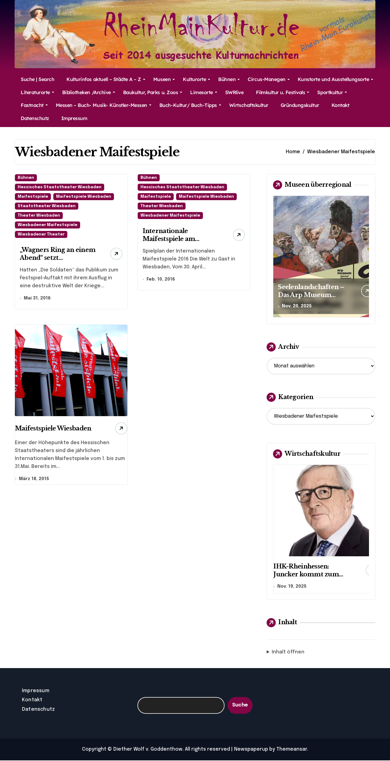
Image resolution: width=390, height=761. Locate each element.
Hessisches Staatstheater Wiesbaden (59, 187)
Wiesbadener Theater (41, 234)
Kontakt (340, 105)
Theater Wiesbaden (39, 216)
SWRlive (234, 92)
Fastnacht (34, 105)
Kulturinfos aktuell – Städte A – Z (105, 79)
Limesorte (203, 92)
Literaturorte (37, 92)
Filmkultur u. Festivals (283, 92)
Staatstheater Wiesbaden (47, 206)
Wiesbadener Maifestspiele (47, 225)
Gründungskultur (300, 105)
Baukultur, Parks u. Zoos (152, 92)
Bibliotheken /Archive (88, 92)
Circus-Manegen (268, 79)
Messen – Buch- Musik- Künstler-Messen (103, 105)
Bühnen (229, 79)
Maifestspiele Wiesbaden (83, 197)
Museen (164, 79)
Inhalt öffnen (288, 653)
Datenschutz (35, 118)
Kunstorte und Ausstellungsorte (336, 79)
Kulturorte (196, 79)
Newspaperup (251, 749)
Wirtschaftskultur (248, 105)
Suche (240, 706)
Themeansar (291, 749)
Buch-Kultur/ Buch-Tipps (190, 105)
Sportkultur (332, 92)
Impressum (74, 118)
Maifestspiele (33, 197)
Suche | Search (37, 79)
